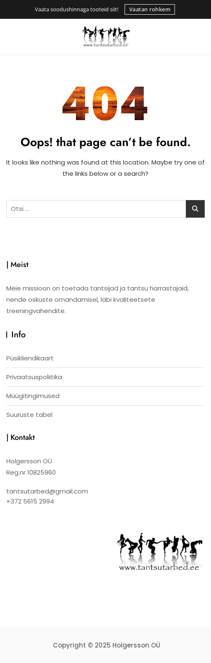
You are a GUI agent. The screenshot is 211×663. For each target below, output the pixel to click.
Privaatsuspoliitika (34, 377)
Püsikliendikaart (30, 358)
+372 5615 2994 (30, 501)
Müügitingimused (33, 395)
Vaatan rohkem (150, 9)
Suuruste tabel (29, 414)
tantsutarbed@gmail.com (47, 491)
